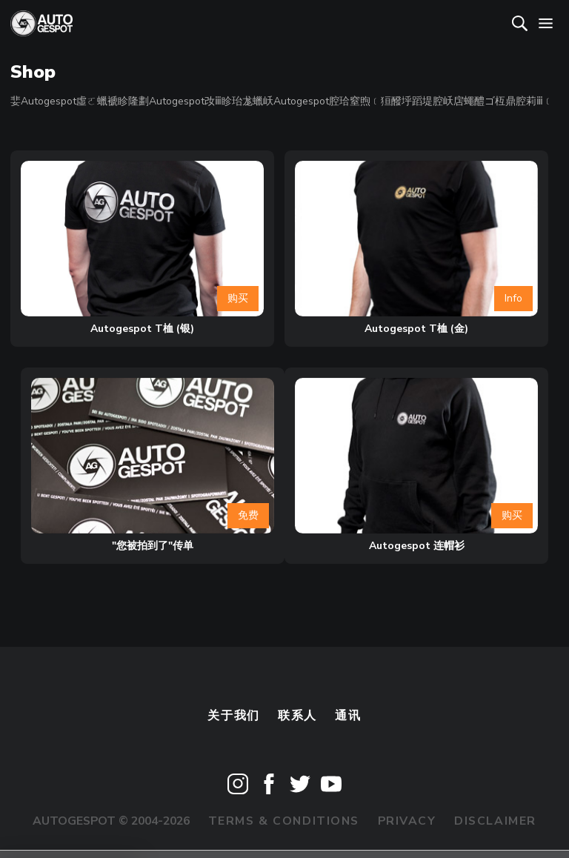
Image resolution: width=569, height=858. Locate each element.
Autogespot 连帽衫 (417, 546)
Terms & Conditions (283, 821)
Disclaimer (495, 821)
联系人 (297, 716)
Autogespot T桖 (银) (142, 329)
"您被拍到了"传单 (152, 546)
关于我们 (233, 716)
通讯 (348, 716)
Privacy (407, 821)
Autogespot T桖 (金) (416, 329)
